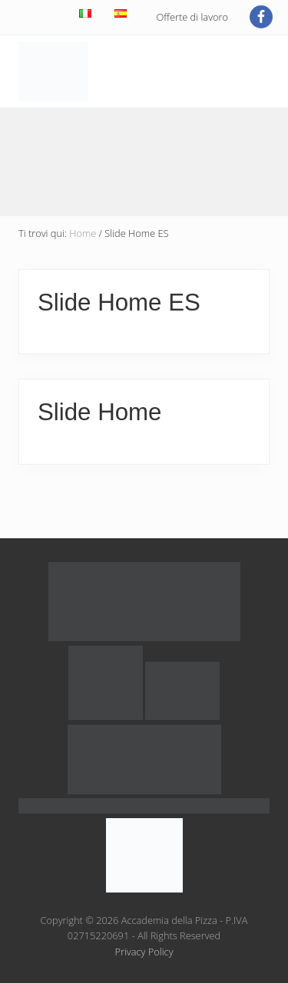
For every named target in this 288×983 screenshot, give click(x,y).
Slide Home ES (119, 302)
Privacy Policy (143, 951)
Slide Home (99, 412)
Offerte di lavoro (192, 17)
